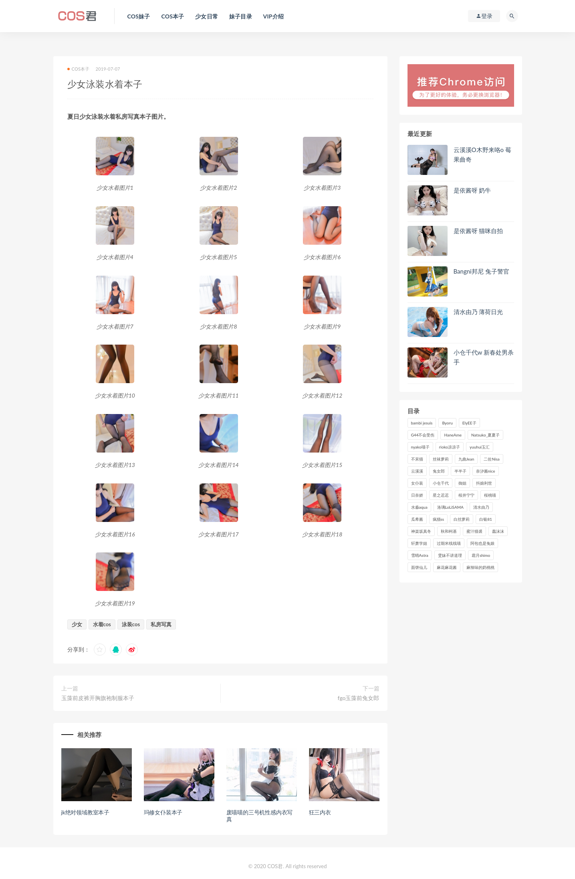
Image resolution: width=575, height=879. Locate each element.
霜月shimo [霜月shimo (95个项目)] (481, 555)
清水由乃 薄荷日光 (478, 311)
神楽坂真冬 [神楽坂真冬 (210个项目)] (421, 531)
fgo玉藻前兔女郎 (358, 697)
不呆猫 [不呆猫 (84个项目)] (417, 459)
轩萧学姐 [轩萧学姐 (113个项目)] (419, 543)
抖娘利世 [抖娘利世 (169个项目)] (484, 483)
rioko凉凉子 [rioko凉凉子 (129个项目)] (449, 447)
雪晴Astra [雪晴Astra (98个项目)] (419, 555)
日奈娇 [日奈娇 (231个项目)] (417, 495)
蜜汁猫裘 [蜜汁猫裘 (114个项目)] (474, 531)
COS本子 (78, 68)
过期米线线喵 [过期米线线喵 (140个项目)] (449, 543)
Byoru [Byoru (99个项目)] (447, 422)
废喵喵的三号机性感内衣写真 (259, 815)
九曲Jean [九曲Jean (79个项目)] (466, 459)
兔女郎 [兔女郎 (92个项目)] (439, 471)
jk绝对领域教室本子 (85, 812)
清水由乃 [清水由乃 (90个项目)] (481, 507)
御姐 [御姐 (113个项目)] (462, 483)
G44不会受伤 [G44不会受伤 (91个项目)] (423, 434)
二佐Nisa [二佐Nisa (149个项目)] (491, 459)
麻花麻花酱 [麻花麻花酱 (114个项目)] (447, 567)
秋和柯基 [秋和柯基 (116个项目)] (449, 531)
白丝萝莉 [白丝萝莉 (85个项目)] (462, 519)
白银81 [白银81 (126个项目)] (485, 519)
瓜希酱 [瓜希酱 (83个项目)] (417, 519)
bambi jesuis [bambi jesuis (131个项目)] (422, 422)
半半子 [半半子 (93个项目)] (460, 471)
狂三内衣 (320, 812)
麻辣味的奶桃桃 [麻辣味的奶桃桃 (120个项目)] (480, 567)
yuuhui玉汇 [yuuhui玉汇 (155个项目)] (480, 447)
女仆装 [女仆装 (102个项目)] (417, 483)
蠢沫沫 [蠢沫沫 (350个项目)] (498, 531)
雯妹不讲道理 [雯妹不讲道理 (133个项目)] (450, 555)
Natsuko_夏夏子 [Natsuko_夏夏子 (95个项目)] (485, 434)
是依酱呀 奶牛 (472, 190)
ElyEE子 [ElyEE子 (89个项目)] (469, 422)
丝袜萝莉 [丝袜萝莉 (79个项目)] (441, 459)
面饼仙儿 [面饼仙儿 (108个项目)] (419, 567)
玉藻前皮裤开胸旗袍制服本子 (97, 697)
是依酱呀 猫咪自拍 (478, 230)
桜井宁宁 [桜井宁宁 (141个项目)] (466, 495)
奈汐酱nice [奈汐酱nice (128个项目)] (485, 471)
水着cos (102, 624)
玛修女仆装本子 (163, 812)
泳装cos (131, 624)
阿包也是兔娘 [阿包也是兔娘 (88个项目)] (482, 543)
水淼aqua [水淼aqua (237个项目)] (419, 507)
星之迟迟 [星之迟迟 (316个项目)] (441, 495)
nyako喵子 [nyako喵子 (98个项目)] (420, 447)
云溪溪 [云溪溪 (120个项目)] (417, 471)
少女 (77, 624)
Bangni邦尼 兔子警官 (481, 271)
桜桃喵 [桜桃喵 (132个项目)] (490, 495)
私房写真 (161, 624)
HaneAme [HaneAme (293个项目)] (453, 434)
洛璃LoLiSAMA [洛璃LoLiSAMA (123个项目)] (450, 507)
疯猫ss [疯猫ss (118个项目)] (438, 519)
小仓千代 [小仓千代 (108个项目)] (441, 483)
